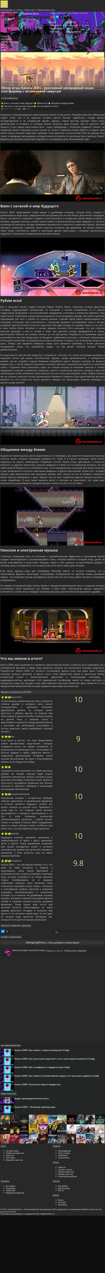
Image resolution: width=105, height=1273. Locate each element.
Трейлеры (11, 1251)
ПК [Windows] (71, 31)
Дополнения (64, 1251)
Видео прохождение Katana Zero (33, 1153)
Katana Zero (30, 12)
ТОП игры (11, 1220)
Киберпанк (85, 997)
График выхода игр (16, 1215)
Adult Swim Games (73, 39)
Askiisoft (69, 35)
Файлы (6, 59)
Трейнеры (63, 1218)
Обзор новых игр (66, 1234)
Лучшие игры (13, 1213)
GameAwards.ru (8, 12)
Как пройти (8, 48)
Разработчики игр (15, 1222)
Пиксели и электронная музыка (20, 118)
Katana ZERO (8, 226)
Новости (7, 44)
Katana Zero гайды (19, 996)
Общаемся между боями (65, 114)
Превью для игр (65, 1236)
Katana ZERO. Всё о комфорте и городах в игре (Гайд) (44, 1118)
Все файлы (63, 1248)
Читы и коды (64, 1215)
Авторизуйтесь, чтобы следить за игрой (68, 18)
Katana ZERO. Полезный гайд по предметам (39, 1139)
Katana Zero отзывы (37, 996)
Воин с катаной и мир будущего (21, 114)
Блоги (60, 1263)
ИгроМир (62, 1267)
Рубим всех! (44, 114)
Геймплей (11, 1253)
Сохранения (63, 1220)
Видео (6, 55)
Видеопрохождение (16, 1255)
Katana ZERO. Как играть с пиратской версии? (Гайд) (43, 1097)
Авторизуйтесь (32, 985)
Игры (20, 12)
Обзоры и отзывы (11, 51)
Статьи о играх (65, 1232)
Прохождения (64, 1213)
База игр (11, 1218)
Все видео (11, 1248)
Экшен (69, 27)
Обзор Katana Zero (47, 12)
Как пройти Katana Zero (12, 1092)
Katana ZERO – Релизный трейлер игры (36, 1164)
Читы (5, 62)
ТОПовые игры (72, 997)
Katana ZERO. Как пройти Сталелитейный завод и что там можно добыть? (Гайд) (58, 1129)
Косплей (62, 1265)
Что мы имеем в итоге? (50, 118)
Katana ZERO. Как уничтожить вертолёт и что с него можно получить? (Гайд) (56, 1107)
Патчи (61, 1253)
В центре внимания (67, 1239)
